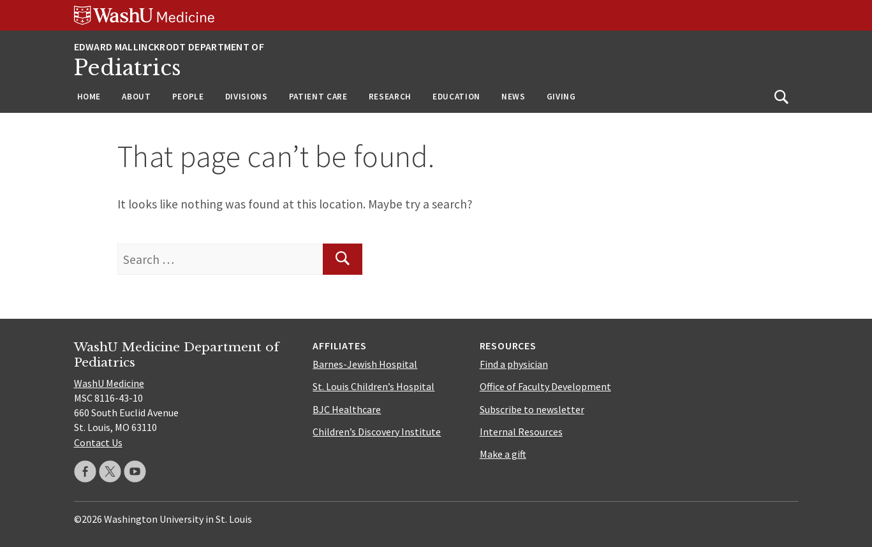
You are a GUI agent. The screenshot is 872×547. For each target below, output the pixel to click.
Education (456, 96)
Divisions (246, 96)
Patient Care (318, 96)
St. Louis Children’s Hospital (373, 386)
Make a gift (503, 454)
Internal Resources (521, 431)
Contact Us (98, 442)
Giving (561, 96)
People (188, 96)
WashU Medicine (109, 383)
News (513, 96)
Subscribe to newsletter (532, 409)
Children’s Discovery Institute (377, 431)
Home (89, 96)
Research (390, 96)
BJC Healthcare (347, 409)
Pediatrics (127, 68)
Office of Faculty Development (545, 386)
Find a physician (514, 364)
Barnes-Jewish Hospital (365, 364)
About (136, 96)
